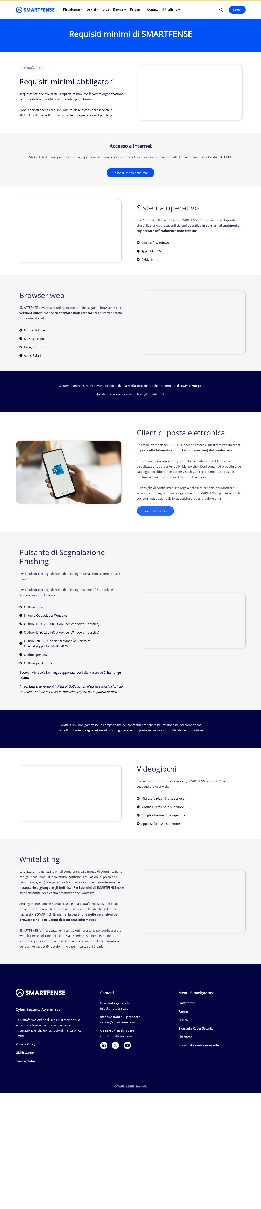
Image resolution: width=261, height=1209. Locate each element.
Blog (106, 9)
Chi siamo (185, 1037)
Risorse (118, 9)
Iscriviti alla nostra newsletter (199, 1045)
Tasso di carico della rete (130, 173)
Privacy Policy (25, 1044)
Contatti (152, 9)
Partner (135, 9)
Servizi (91, 9)
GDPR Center (25, 1053)
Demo (237, 10)
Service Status (25, 1061)
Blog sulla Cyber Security (195, 1028)
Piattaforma (71, 9)
